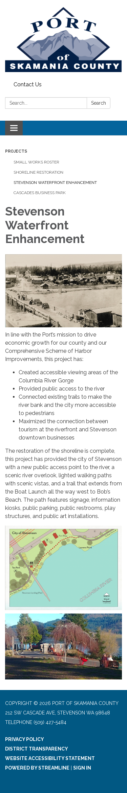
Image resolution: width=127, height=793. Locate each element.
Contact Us (28, 84)
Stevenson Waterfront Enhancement (55, 182)
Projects (16, 151)
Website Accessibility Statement (50, 758)
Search (98, 103)
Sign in (82, 768)
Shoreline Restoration (38, 172)
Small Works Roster (36, 162)
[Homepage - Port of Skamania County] (63, 39)
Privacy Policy (24, 739)
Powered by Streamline (37, 768)
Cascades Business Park (40, 192)
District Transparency (36, 749)
